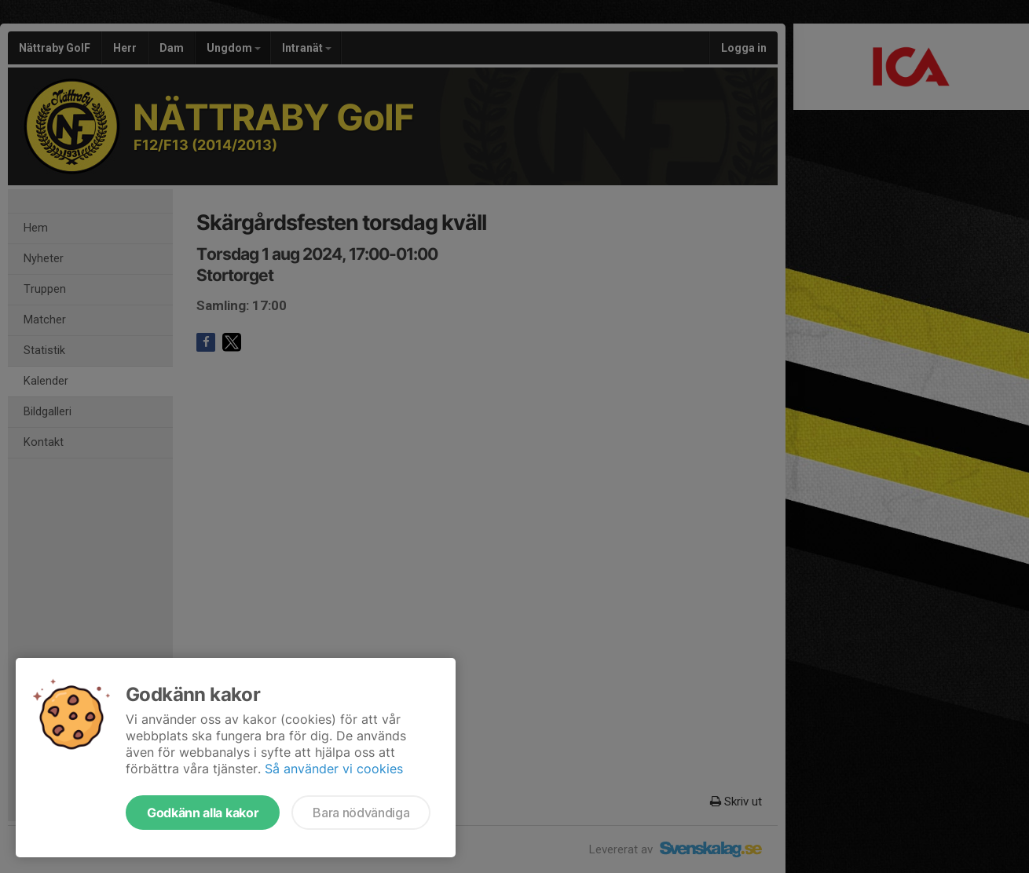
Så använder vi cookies (334, 768)
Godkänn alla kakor (202, 812)
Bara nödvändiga (361, 812)
